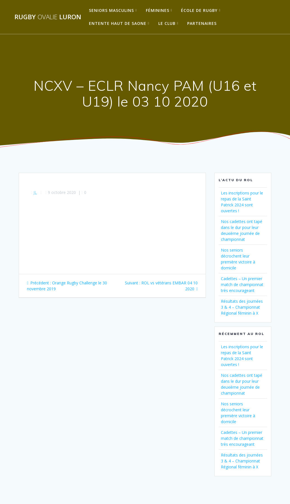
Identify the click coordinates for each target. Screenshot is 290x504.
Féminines (157, 10)
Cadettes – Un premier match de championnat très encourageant (242, 284)
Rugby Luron (47, 17)
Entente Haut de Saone (117, 23)
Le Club (167, 23)
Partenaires (202, 23)
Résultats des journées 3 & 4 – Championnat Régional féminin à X (242, 307)
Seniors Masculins (111, 10)
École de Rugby (199, 10)
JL (35, 192)
